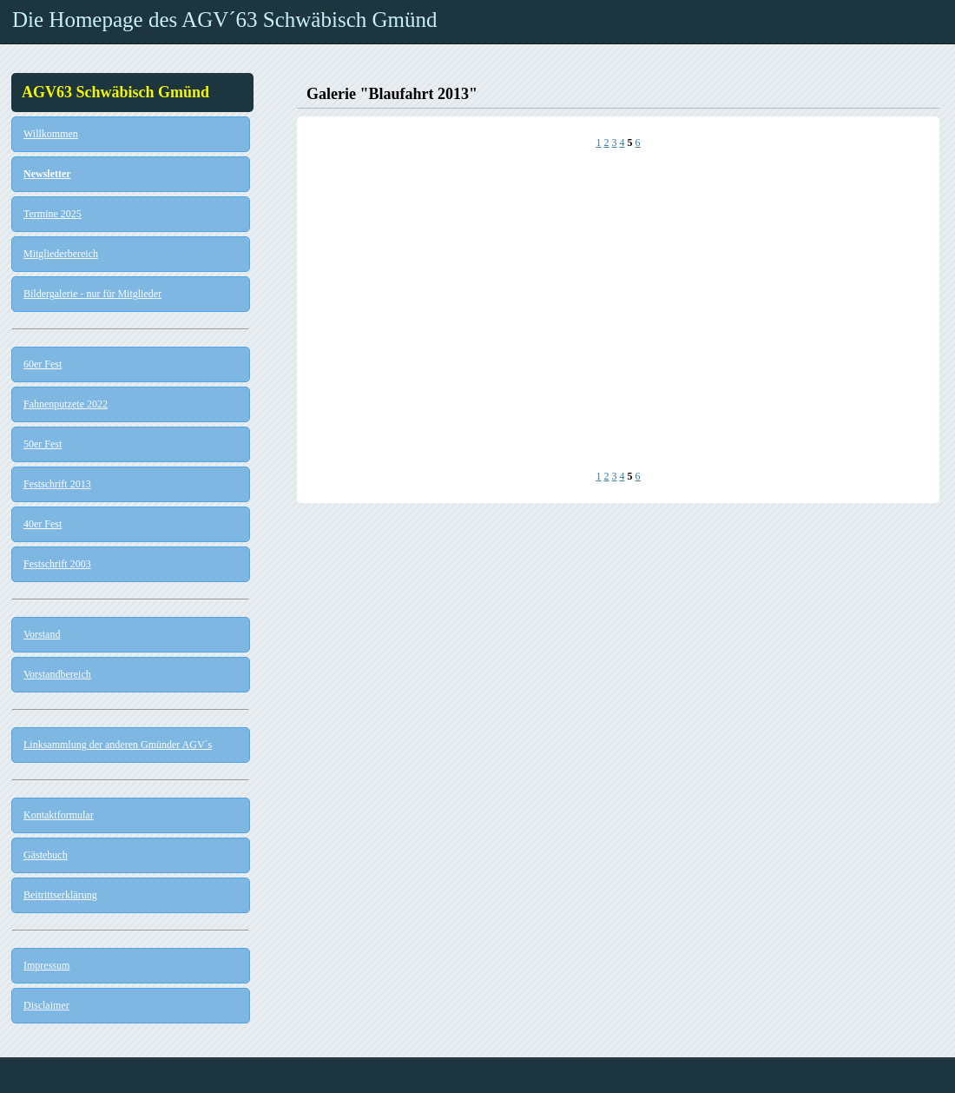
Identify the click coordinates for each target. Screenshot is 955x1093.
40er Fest (42, 524)
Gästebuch (45, 855)
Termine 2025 (52, 214)
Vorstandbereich (57, 674)
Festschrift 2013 (57, 484)
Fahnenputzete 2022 (65, 404)
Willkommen (50, 134)
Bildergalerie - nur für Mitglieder (92, 294)
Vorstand (41, 634)
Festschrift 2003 (57, 564)
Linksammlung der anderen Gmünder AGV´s (117, 745)
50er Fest (42, 444)
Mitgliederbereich (60, 254)
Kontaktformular (58, 815)
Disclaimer (46, 1005)
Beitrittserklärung (60, 895)
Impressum (46, 965)
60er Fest (42, 364)
